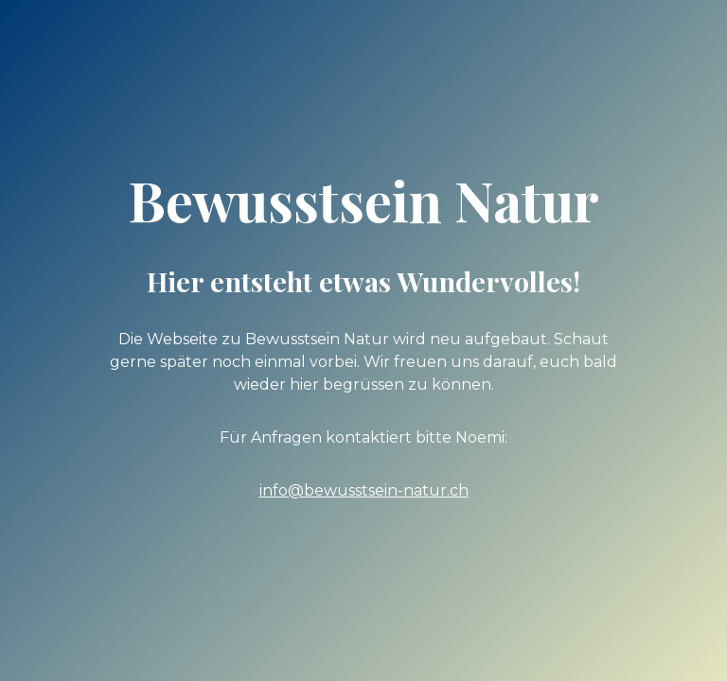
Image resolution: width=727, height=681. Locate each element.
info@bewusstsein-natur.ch (364, 490)
